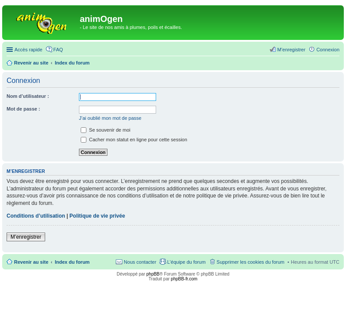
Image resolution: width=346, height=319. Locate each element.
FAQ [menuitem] (58, 49)
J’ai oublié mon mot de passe (110, 118)
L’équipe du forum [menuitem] (186, 262)
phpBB (153, 274)
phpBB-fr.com (184, 278)
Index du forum (72, 262)
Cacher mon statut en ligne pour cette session (134, 139)
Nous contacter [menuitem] (140, 262)
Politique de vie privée (97, 216)
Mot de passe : (23, 108)
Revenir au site (31, 262)
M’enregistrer (26, 237)
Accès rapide (28, 49)
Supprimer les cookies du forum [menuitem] (251, 262)
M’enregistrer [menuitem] (291, 49)
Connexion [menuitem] (327, 49)
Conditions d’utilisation (36, 216)
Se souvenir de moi (105, 130)
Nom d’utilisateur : (28, 96)
